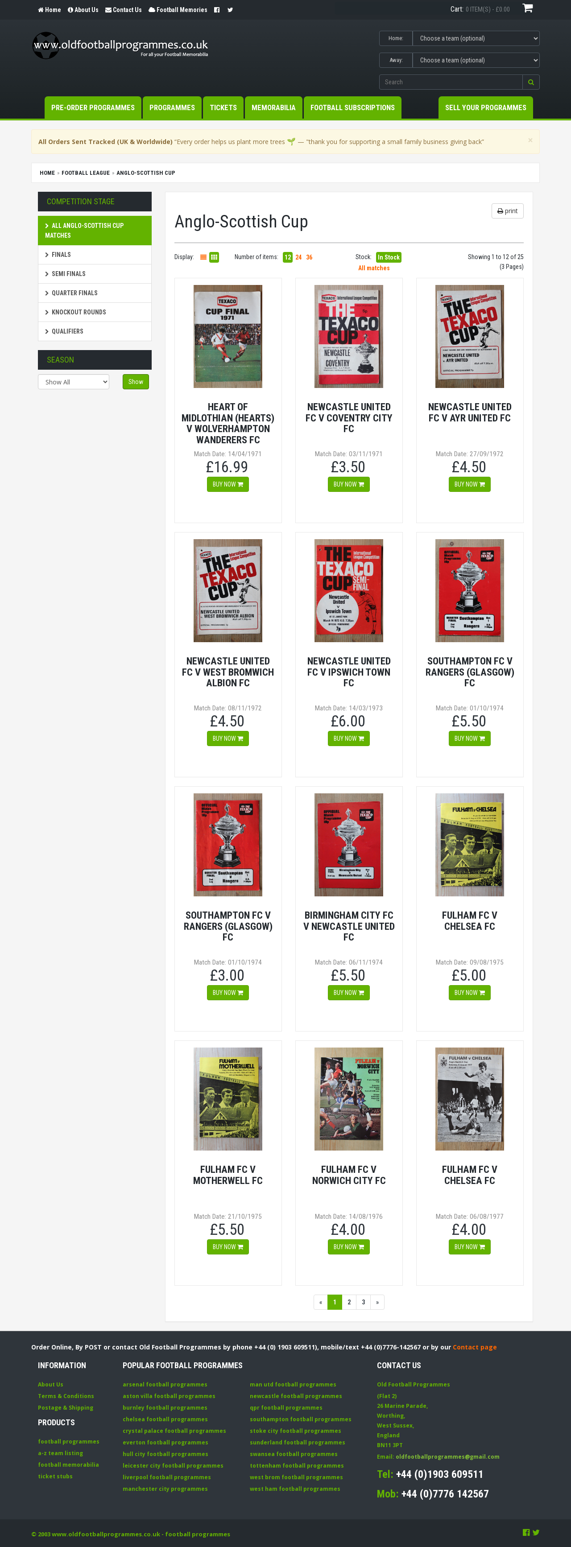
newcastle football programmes (296, 1396)
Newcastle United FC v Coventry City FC (349, 417)
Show (135, 381)
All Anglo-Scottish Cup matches (84, 230)
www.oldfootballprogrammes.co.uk (106, 1534)
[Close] (530, 140)
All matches (374, 268)
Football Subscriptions (352, 107)
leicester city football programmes (173, 1465)
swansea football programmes (294, 1454)
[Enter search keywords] (451, 82)
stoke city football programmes (295, 1431)
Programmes (172, 107)
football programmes (68, 1441)
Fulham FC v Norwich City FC (349, 1174)
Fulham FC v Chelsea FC (469, 920)
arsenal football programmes (165, 1384)
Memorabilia (274, 107)
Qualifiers (64, 331)
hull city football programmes (165, 1454)
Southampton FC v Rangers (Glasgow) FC (470, 672)
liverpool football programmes (167, 1477)
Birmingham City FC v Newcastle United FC (349, 926)
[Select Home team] (476, 38)
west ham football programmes (295, 1489)
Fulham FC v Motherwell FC (228, 1174)
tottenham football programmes (297, 1465)
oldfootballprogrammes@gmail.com (448, 1456)
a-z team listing (60, 1453)
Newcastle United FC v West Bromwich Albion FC (228, 672)
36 (309, 257)
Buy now (228, 484)
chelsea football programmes (165, 1419)
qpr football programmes (286, 1407)
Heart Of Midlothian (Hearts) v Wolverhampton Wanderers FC (228, 423)
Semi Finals (65, 273)
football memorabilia (68, 1465)
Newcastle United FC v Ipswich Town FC (349, 672)
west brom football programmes (296, 1477)
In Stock (389, 257)
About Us (50, 1384)
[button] (531, 82)
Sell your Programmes (485, 107)
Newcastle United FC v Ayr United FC (470, 412)
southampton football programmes (301, 1419)
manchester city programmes (165, 1489)
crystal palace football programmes (174, 1431)
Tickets (223, 107)
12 (288, 257)
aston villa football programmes (169, 1396)
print (507, 210)
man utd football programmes (293, 1384)
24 (298, 257)
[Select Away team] (476, 60)
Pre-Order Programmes (93, 107)
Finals (58, 254)
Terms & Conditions (66, 1396)
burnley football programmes (165, 1407)
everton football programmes (165, 1442)
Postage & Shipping (65, 1407)
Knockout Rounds (75, 312)
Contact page (475, 1347)
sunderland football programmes (297, 1442)
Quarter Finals (71, 293)
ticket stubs (55, 1476)
